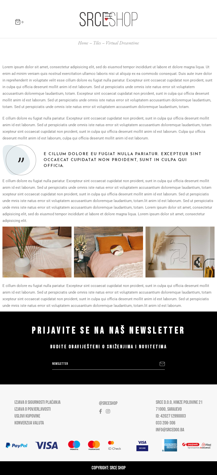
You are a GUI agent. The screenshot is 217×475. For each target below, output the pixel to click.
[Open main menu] (108, 15)
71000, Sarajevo (169, 409)
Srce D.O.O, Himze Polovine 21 (179, 402)
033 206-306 (165, 423)
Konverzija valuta (29, 423)
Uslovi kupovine (27, 416)
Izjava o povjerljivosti (32, 409)
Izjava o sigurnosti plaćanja (37, 402)
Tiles (97, 43)
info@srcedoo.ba (170, 430)
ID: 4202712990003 (171, 416)
